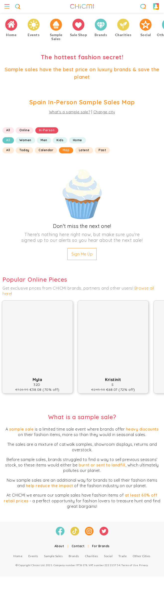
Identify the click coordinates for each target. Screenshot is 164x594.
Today (24, 150)
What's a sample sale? (69, 112)
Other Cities (142, 556)
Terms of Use (129, 565)
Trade (122, 556)
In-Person (47, 130)
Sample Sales (53, 556)
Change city (104, 112)
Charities (91, 556)
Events (33, 556)
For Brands (101, 546)
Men (44, 140)
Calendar (46, 150)
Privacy (143, 565)
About (59, 546)
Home (77, 140)
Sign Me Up (82, 254)
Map (66, 150)
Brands (74, 556)
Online (24, 130)
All (8, 130)
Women (25, 140)
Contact (78, 546)
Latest (84, 150)
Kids (59, 140)
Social (108, 556)
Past (102, 150)
